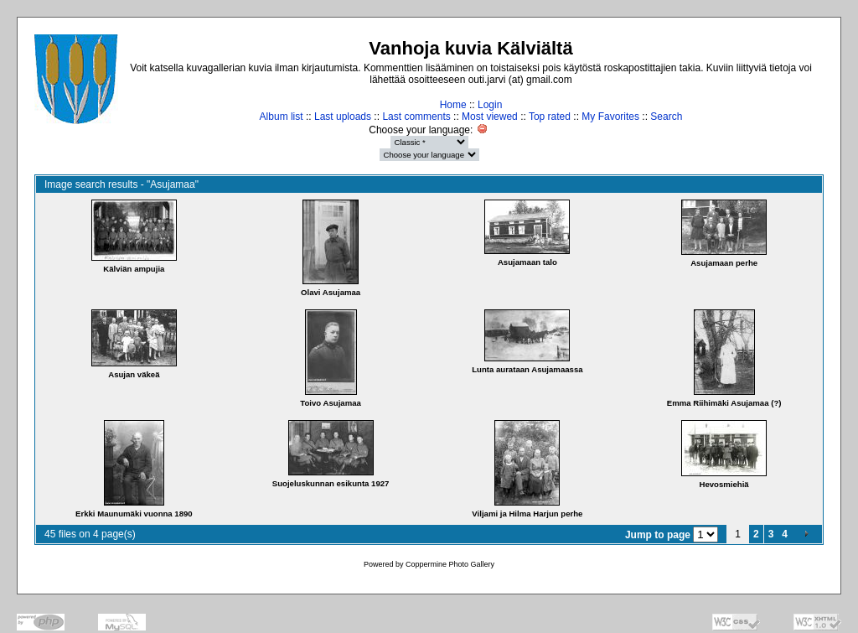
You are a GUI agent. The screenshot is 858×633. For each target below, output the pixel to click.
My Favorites (610, 116)
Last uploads (342, 116)
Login (490, 105)
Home (453, 105)
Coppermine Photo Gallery (450, 564)
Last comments (416, 116)
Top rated (550, 116)
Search (666, 116)
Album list (281, 116)
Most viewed (490, 116)
